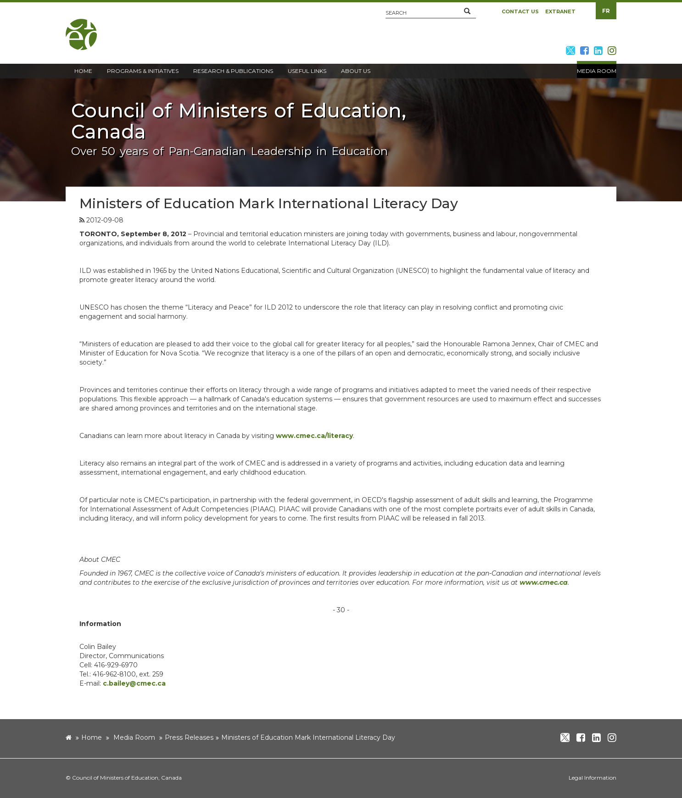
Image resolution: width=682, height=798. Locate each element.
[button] (467, 11)
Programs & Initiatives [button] (143, 70)
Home (91, 737)
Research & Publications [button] (233, 70)
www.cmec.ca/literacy (314, 436)
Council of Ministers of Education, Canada (127, 777)
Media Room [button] (596, 70)
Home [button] (83, 70)
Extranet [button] (560, 11)
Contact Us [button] (520, 11)
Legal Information (592, 777)
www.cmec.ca (544, 582)
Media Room (134, 737)
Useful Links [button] (307, 70)
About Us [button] (355, 70)
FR (606, 10)
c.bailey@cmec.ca (134, 683)
